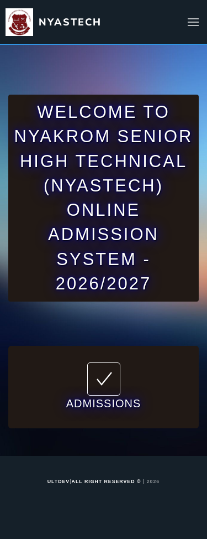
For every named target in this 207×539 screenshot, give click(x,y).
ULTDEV (58, 481)
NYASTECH (70, 22)
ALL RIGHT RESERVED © (106, 481)
